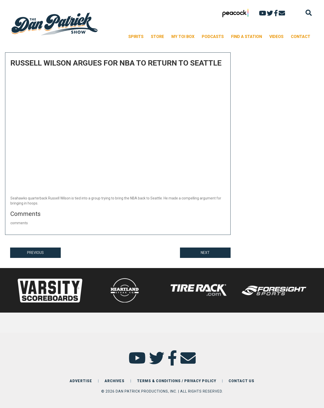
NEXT (205, 253)
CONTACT (300, 36)
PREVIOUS (35, 253)
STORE (157, 36)
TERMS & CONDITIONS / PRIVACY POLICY (176, 381)
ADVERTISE (81, 381)
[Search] (308, 13)
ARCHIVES (115, 381)
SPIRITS (136, 36)
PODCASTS (213, 36)
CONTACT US (241, 381)
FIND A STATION (246, 36)
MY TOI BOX (182, 36)
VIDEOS (276, 36)
